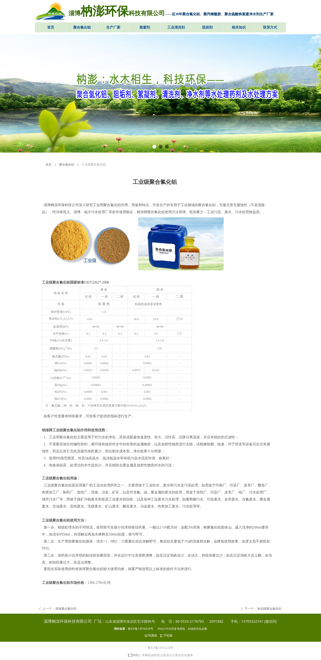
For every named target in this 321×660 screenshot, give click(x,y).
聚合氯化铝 (66, 164)
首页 (49, 164)
